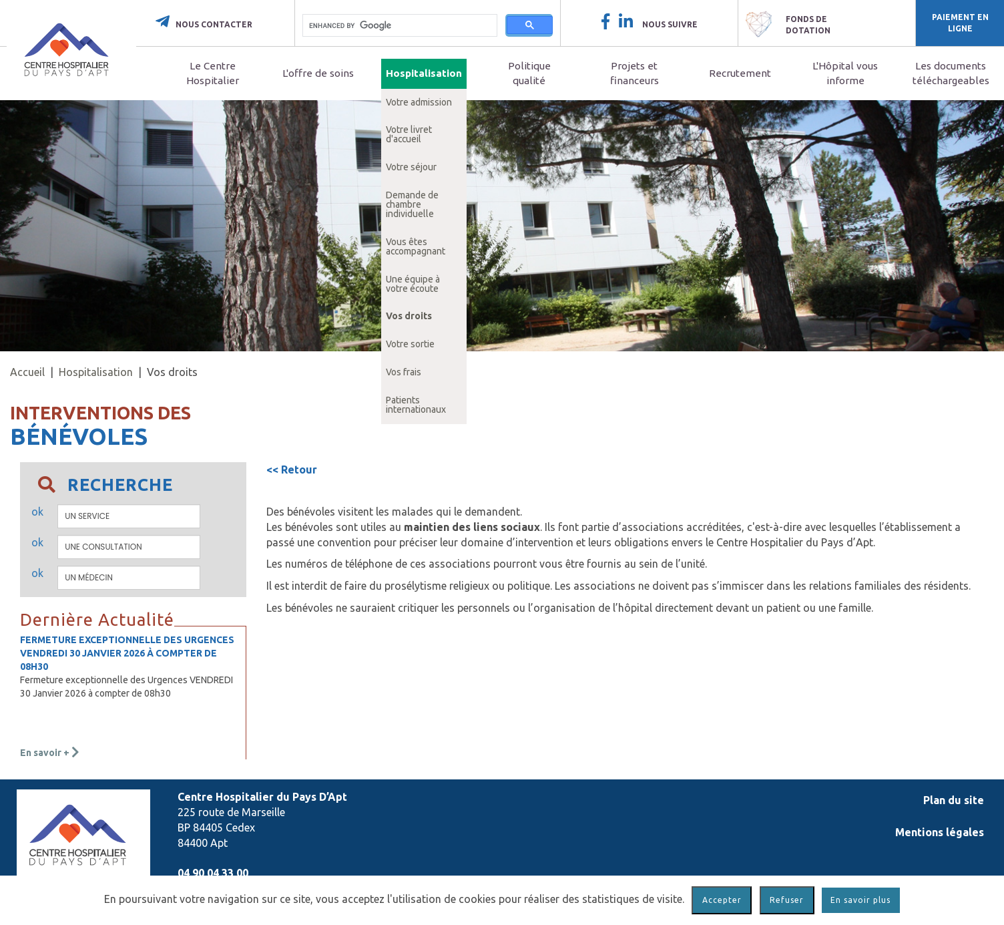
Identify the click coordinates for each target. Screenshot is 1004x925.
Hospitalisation (424, 73)
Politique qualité (529, 73)
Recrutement (740, 73)
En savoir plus (860, 900)
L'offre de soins (318, 73)
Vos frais (403, 372)
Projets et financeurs (634, 73)
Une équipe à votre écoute (413, 284)
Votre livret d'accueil (409, 134)
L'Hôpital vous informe (845, 73)
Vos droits (409, 316)
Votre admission (419, 102)
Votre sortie (410, 344)
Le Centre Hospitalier (212, 73)
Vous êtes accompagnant (415, 246)
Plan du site (953, 800)
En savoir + (49, 752)
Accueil (27, 372)
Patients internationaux (416, 405)
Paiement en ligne (960, 23)
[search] (400, 25)
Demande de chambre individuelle (412, 204)
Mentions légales (939, 832)
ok (37, 512)
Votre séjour (411, 167)
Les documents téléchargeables (951, 73)
